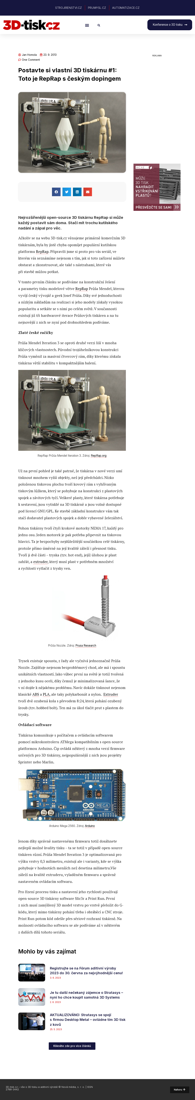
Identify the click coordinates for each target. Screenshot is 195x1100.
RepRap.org (98, 455)
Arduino (90, 826)
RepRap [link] (42, 251)
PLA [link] (46, 694)
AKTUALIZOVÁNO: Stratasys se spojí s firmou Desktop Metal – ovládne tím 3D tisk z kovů (87, 1019)
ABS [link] (35, 694)
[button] (87, 25)
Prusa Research (85, 645)
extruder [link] (40, 561)
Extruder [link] (110, 694)
